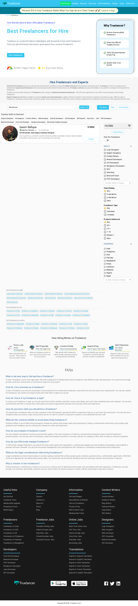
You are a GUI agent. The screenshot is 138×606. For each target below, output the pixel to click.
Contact (91, 139)
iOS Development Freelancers (16, 298)
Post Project (65, 4)
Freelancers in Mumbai (47, 311)
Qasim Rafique (28, 127)
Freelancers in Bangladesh (15, 324)
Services (83, 4)
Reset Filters (118, 132)
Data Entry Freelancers (65, 298)
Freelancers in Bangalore (29, 311)
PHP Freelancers (12, 302)
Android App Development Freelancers (77, 294)
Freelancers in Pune (13, 315)
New (113, 107)
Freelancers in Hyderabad (30, 315)
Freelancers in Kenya (80, 324)
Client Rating (109, 188)
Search (84, 107)
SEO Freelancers (50, 298)
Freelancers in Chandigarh (81, 315)
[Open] (130, 183)
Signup (114, 3)
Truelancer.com (75, 603)
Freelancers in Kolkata (81, 311)
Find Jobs (92, 4)
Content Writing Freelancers (53, 294)
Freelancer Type (111, 205)
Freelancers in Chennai (64, 311)
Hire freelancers (15, 55)
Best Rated (123, 107)
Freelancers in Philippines (49, 328)
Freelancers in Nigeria (31, 328)
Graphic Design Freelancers (33, 294)
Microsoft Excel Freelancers (83, 298)
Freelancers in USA (83, 328)
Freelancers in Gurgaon (63, 315)
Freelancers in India (65, 324)
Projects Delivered (112, 219)
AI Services (130, 3)
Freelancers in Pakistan (67, 328)
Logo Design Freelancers (14, 294)
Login (121, 3)
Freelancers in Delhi (13, 311)
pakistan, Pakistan (27, 130)
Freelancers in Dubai (47, 315)
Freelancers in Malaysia (14, 328)
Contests (75, 4)
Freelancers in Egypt (32, 324)
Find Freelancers (104, 4)
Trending (103, 107)
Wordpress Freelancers (35, 298)
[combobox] (116, 183)
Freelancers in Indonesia (49, 324)
